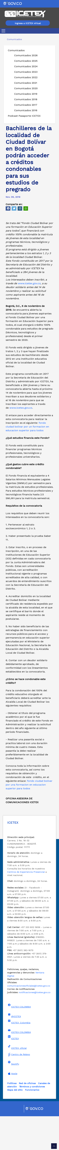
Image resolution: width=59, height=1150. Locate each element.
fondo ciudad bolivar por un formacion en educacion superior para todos (27, 460)
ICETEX (13, 1071)
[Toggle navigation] (4, 31)
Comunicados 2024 (26, 66)
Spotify (13, 1097)
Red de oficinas (27, 1117)
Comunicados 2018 (25, 99)
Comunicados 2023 (25, 71)
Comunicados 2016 (25, 110)
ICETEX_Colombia (18, 1055)
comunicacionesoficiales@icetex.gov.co (28, 1019)
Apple (12, 1107)
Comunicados (16, 50)
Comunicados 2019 (25, 93)
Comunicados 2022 (25, 77)
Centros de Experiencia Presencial (26, 905)
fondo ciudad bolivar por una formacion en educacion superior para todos (29, 818)
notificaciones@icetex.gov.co (35, 1026)
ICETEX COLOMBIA (19, 1039)
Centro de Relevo (18, 1088)
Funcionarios (32, 1123)
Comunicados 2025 (25, 60)
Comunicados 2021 (25, 82)
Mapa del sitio (15, 1123)
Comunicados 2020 (26, 88)
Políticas (12, 1117)
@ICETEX (14, 1049)
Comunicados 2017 (25, 104)
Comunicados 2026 (26, 55)
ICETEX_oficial (17, 1081)
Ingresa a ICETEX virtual (28, 23)
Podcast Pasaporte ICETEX (24, 115)
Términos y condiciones (32, 1120)
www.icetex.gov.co (29, 317)
